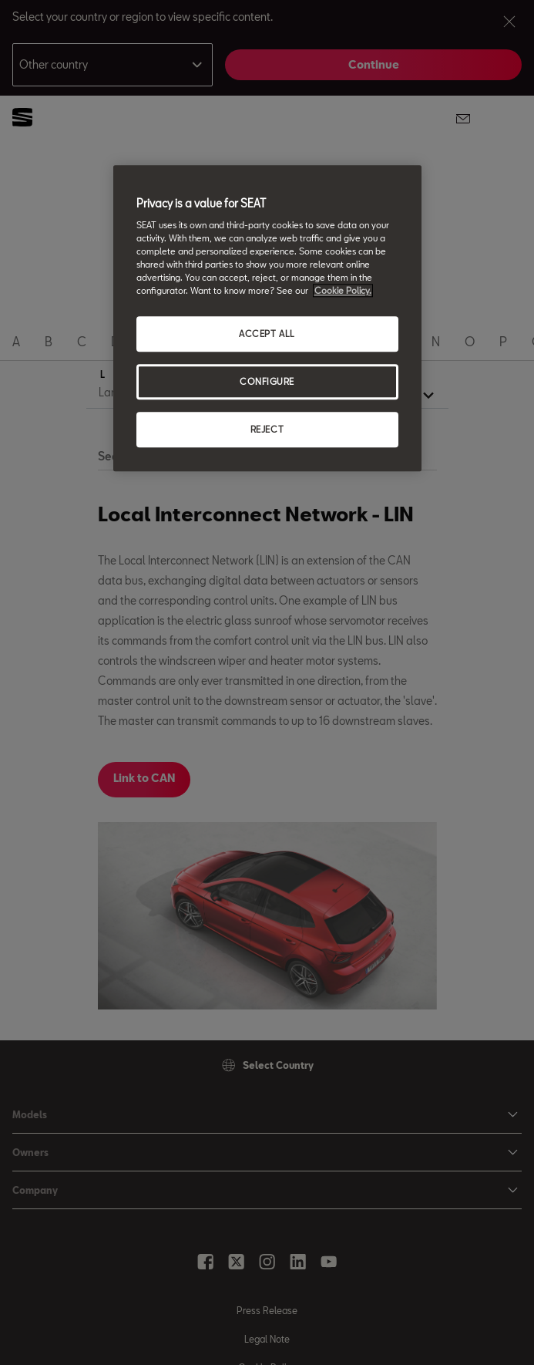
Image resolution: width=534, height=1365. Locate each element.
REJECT (267, 430)
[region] (267, 318)
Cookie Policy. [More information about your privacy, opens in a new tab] (342, 291)
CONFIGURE (267, 382)
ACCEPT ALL (267, 334)
